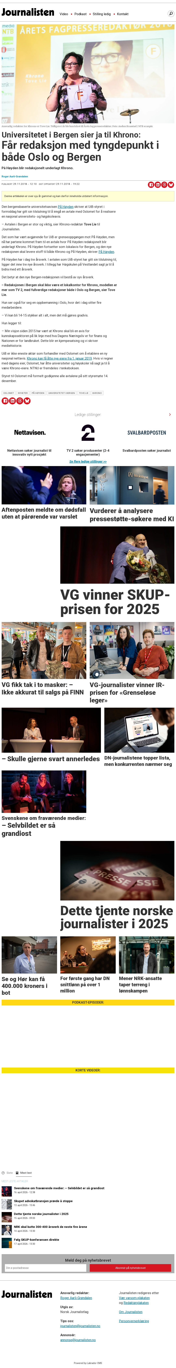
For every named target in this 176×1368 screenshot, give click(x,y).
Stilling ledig (102, 14)
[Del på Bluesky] (171, 185)
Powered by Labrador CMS (88, 1363)
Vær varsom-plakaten (134, 1298)
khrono (97, 393)
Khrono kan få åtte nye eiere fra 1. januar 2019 (59, 358)
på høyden (38, 393)
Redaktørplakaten (136, 1303)
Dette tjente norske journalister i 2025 (41, 1214)
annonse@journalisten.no (78, 1340)
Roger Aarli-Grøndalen (76, 1298)
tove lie (83, 393)
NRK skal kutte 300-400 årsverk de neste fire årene (50, 1227)
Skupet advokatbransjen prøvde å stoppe (43, 1201)
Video (64, 14)
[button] (170, 414)
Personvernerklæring (134, 1321)
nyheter (23, 393)
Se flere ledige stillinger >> (88, 461)
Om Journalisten (130, 1312)
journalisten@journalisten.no (80, 1326)
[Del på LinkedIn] (158, 185)
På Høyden (65, 207)
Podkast (80, 14)
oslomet (8, 393)
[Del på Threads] (164, 185)
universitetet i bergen (61, 393)
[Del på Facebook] (151, 185)
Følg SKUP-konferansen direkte (36, 1240)
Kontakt (123, 14)
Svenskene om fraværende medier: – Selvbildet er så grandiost (59, 1188)
